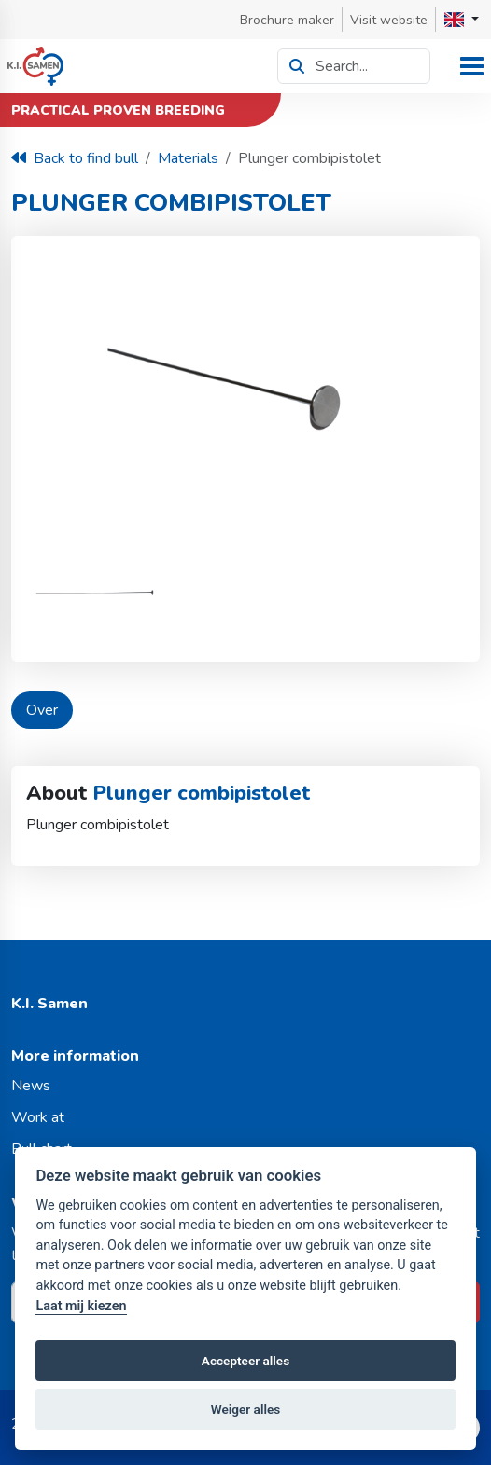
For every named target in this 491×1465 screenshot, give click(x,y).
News (30, 1085)
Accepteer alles (245, 1360)
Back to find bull (74, 158)
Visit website (389, 20)
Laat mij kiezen (80, 1306)
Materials (188, 158)
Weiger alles (246, 1409)
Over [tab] (42, 710)
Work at (37, 1117)
